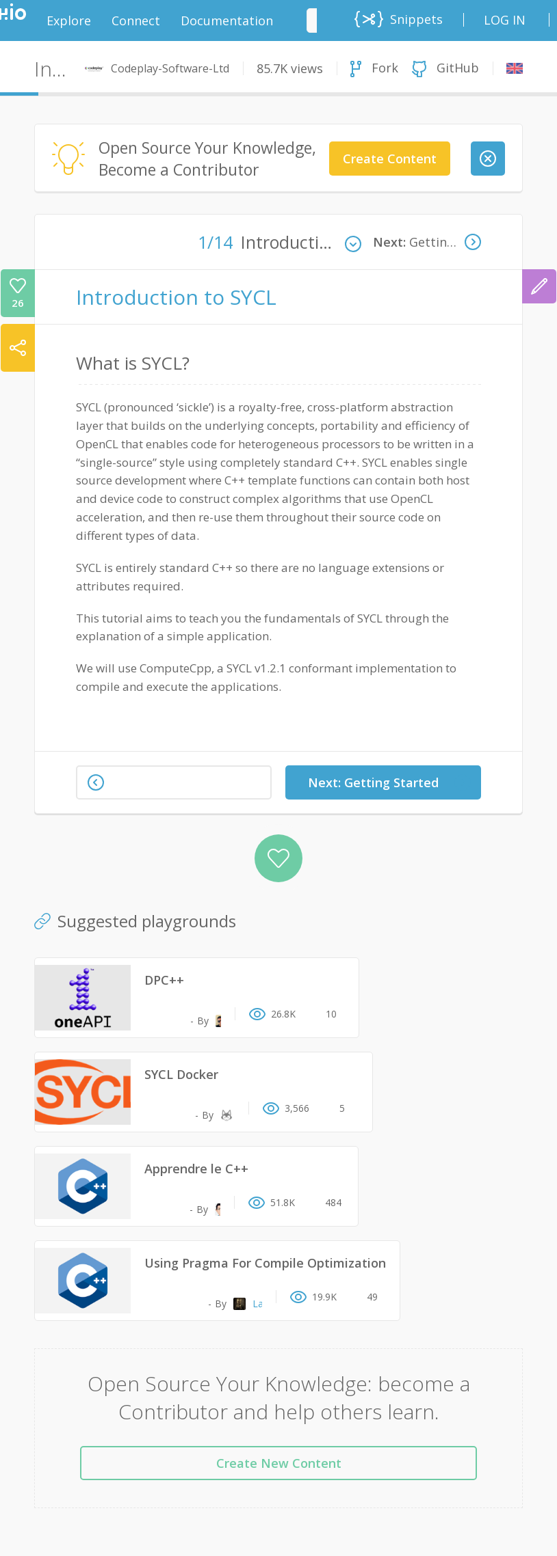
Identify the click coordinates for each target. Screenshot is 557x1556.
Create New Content (278, 1463)
